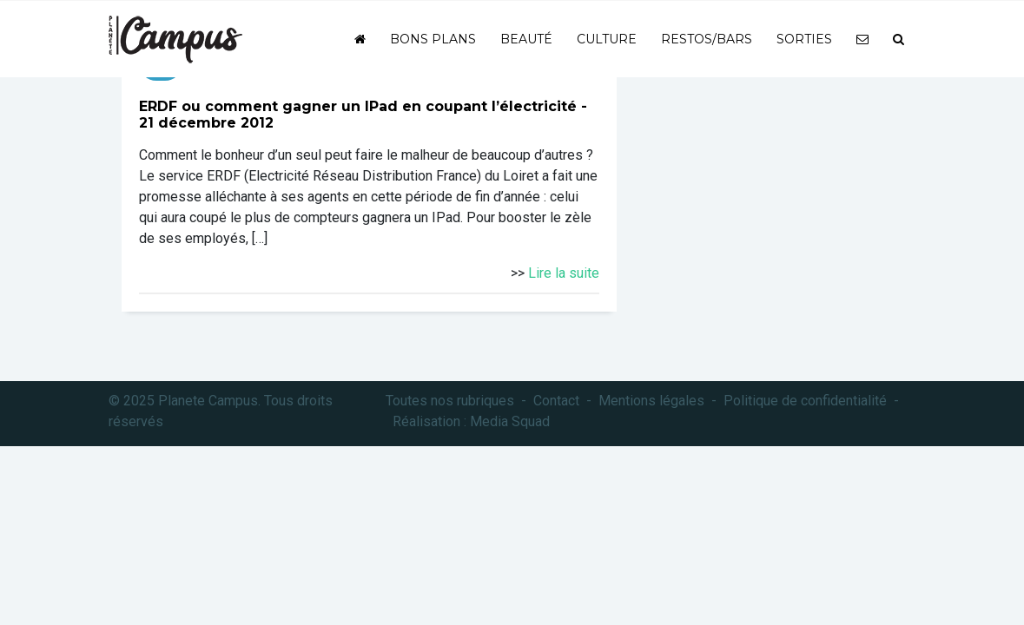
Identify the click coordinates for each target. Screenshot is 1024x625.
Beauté (526, 39)
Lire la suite (563, 273)
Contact (556, 400)
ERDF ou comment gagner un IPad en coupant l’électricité (358, 106)
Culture (607, 39)
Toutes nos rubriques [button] (450, 400)
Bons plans (433, 39)
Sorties (804, 39)
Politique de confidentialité (805, 400)
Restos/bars (706, 39)
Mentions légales (651, 400)
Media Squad (510, 421)
